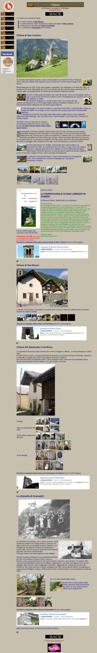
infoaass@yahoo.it (55, 10)
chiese (21, 18)
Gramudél (38, 496)
